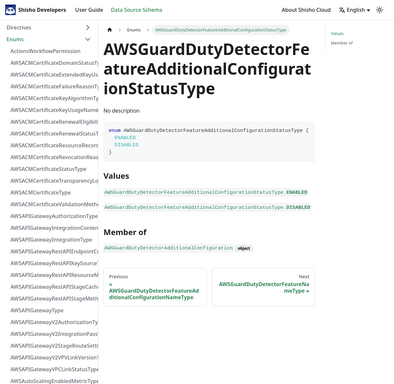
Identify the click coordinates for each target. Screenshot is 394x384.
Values (337, 33)
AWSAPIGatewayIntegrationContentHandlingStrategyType (52, 227)
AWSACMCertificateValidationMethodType (52, 204)
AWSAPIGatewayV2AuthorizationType (52, 322)
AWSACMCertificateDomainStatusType (52, 62)
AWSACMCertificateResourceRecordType (52, 145)
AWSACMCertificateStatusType (48, 169)
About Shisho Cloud (306, 9)
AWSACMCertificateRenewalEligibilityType (52, 121)
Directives (19, 27)
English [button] (352, 9)
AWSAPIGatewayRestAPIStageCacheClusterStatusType (52, 286)
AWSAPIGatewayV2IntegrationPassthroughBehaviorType (52, 334)
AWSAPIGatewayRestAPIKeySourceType (52, 263)
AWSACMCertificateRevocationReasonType (52, 157)
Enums (15, 39)
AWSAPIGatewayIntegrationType (51, 239)
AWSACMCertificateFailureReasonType (52, 86)
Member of (342, 43)
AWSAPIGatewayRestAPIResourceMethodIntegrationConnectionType (52, 275)
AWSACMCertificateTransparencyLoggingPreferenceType (52, 180)
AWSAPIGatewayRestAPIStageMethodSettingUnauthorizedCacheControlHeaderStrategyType (52, 298)
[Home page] (109, 30)
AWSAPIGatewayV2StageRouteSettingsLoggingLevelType (52, 345)
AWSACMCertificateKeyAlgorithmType (52, 98)
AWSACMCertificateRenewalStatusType (52, 133)
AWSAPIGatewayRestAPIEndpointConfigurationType (52, 251)
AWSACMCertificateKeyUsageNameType (52, 110)
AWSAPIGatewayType (37, 310)
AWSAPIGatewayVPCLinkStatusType (52, 369)
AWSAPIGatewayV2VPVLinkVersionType (52, 357)
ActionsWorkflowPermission (45, 51)
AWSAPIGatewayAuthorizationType (52, 216)
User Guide (89, 9)
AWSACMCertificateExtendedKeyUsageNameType (52, 74)
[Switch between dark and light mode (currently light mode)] (379, 10)
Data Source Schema (136, 9)
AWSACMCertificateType (40, 192)
